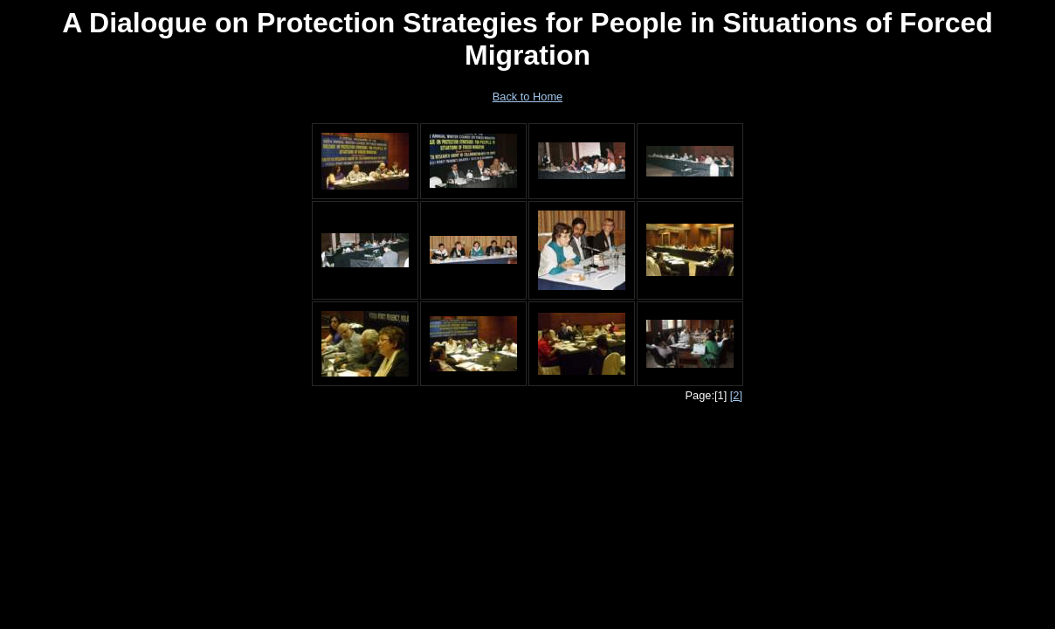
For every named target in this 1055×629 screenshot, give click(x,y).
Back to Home (527, 96)
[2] (736, 395)
